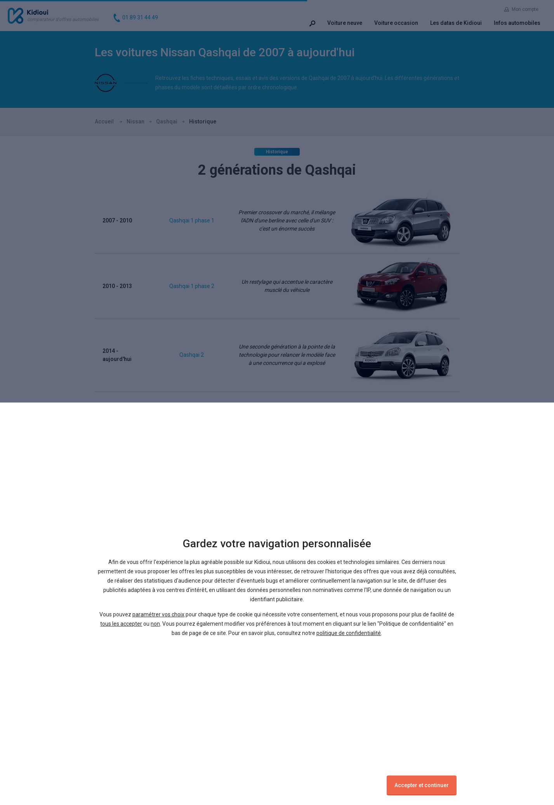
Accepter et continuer (421, 785)
